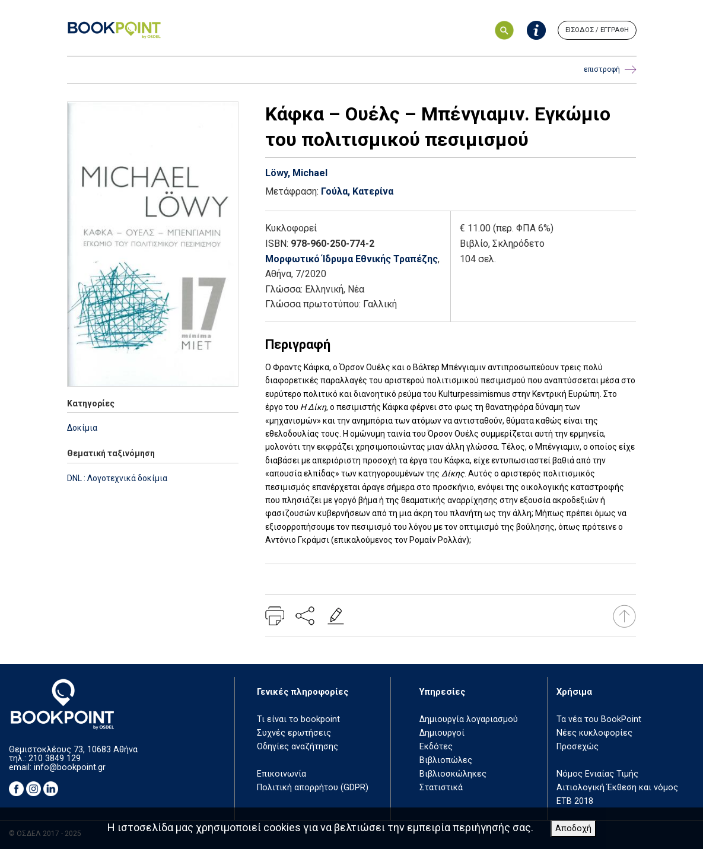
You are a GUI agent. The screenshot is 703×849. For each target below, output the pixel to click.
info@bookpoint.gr (70, 767)
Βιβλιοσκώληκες (452, 774)
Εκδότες (436, 747)
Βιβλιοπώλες (445, 760)
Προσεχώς (577, 747)
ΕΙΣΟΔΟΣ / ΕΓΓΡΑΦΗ (597, 30)
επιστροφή (610, 69)
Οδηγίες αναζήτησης (297, 747)
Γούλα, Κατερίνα (357, 191)
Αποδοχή (573, 828)
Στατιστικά (441, 788)
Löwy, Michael (296, 173)
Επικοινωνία (281, 774)
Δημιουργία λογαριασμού (468, 719)
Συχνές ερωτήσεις (294, 733)
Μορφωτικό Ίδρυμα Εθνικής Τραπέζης (351, 259)
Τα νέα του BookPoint (598, 719)
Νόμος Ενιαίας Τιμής (597, 774)
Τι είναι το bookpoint (298, 719)
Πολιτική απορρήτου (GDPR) (312, 788)
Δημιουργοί (442, 733)
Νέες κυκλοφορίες (594, 733)
